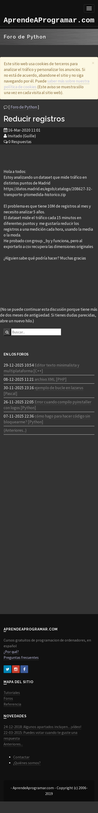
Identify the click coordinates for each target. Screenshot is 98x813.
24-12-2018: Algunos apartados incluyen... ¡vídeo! (42, 726)
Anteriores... (13, 744)
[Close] (93, 62)
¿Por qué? (11, 651)
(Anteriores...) (15, 430)
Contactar (21, 757)
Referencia (12, 704)
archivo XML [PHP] (51, 379)
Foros (8, 698)
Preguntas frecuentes (21, 657)
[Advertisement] (49, 156)
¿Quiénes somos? (27, 763)
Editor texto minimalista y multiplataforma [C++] (41, 368)
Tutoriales (12, 692)
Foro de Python (24, 107)
